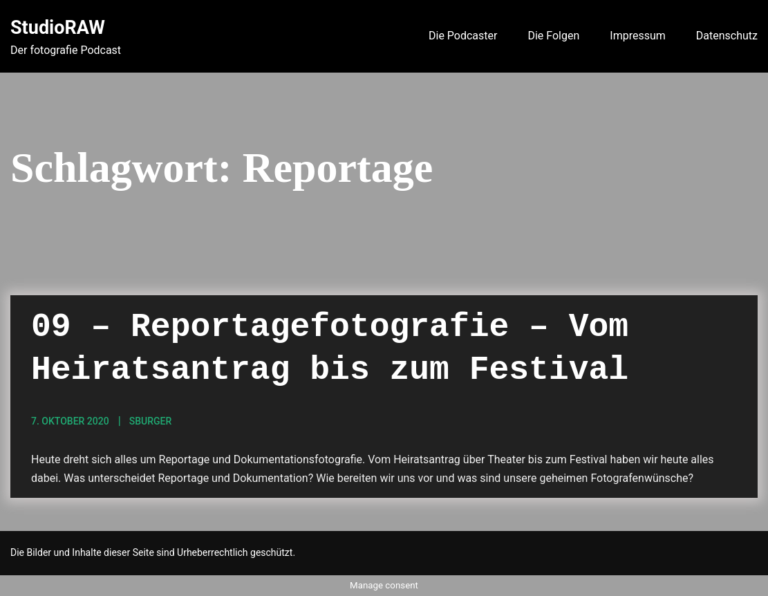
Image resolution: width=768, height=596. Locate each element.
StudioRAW (57, 28)
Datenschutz (727, 35)
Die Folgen (553, 35)
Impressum (638, 35)
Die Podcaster (463, 35)
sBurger (150, 421)
